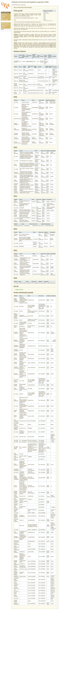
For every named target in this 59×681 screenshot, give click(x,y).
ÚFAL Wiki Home (5, 12)
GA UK (45, 19)
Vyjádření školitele (19, 290)
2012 (44, 17)
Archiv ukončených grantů (48, 20)
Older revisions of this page (5, 25)
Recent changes (5, 23)
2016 (44, 14)
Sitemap (3, 16)
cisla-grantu (23, 4)
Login (2, 27)
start (19, 4)
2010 (44, 18)
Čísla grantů (46, 12)
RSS (2, 17)
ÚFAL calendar (4, 19)
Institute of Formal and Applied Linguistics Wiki (30, 2)
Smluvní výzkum (46, 13)
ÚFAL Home (4, 14)
